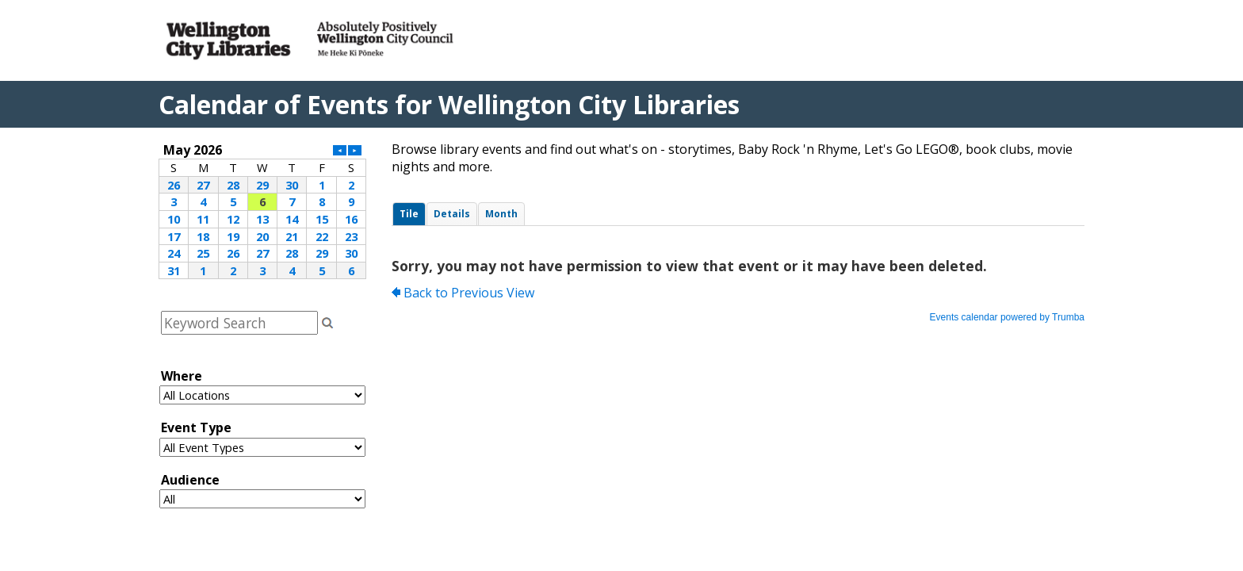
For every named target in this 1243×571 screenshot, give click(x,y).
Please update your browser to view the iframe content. (262, 209)
